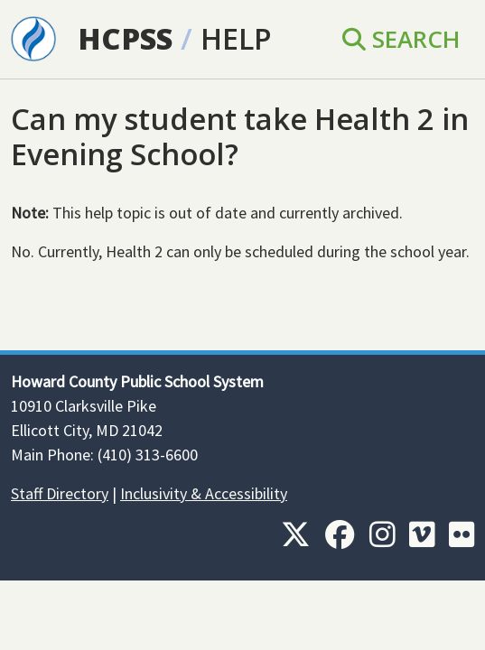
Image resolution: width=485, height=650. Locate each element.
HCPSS (125, 38)
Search (401, 39)
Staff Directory (59, 493)
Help (236, 38)
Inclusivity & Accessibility (203, 493)
